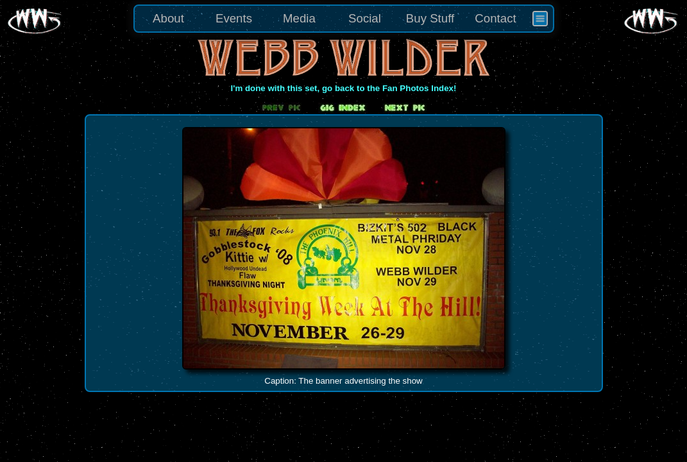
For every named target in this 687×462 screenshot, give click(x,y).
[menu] (343, 18)
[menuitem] (540, 18)
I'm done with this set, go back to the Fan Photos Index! (344, 88)
